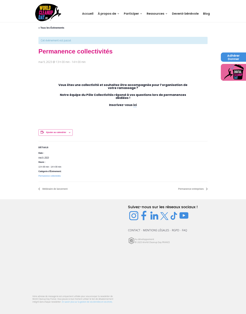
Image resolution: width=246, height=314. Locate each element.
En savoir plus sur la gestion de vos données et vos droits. (87, 301)
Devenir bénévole (185, 14)
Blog (206, 14)
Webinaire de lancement (55, 189)
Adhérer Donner (233, 57)
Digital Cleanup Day (233, 71)
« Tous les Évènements (51, 27)
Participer (131, 14)
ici (135, 105)
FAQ (184, 230)
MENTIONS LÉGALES (156, 230)
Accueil (87, 14)
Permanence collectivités (49, 176)
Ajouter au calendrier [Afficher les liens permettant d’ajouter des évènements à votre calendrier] (56, 132)
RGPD (175, 230)
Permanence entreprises (191, 189)
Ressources (155, 14)
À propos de (107, 14)
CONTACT (134, 230)
